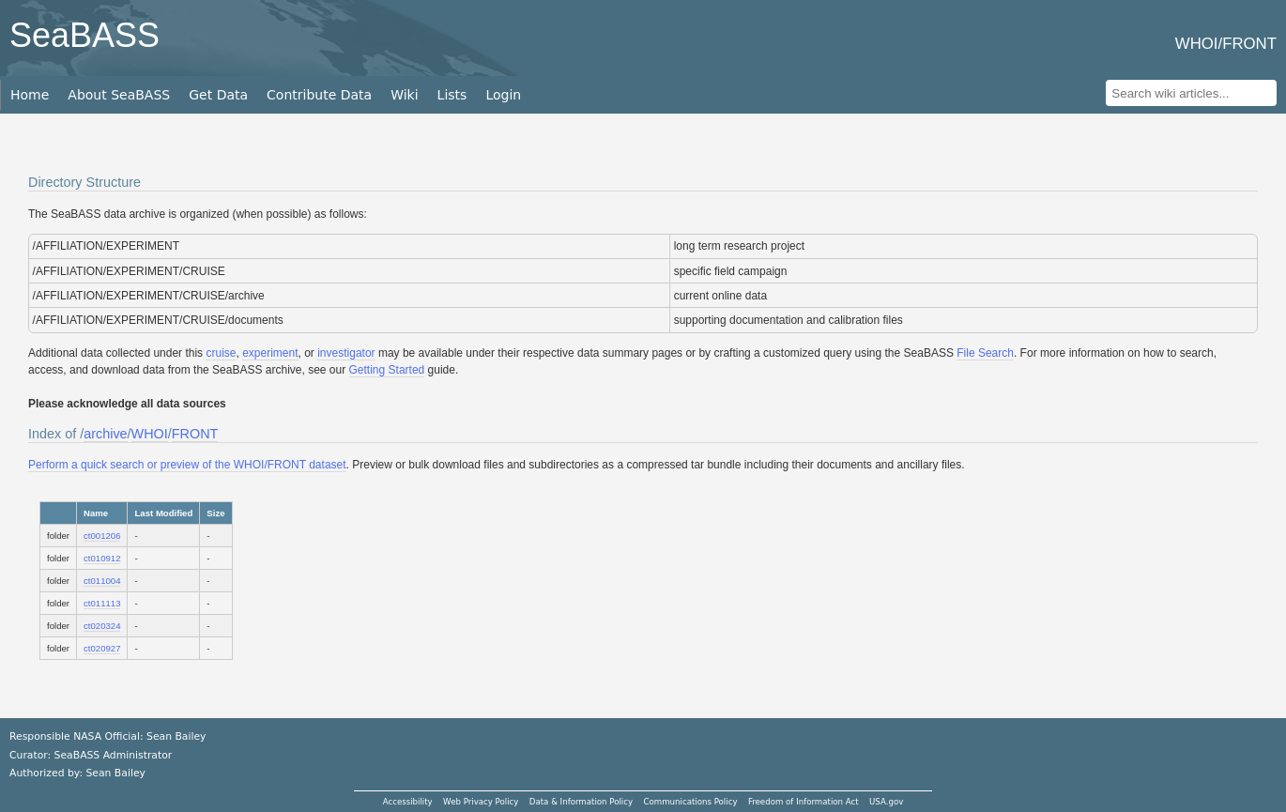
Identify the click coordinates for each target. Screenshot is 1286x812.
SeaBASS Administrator (113, 755)
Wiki (404, 94)
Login (503, 94)
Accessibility (408, 801)
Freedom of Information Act (803, 801)
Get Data (218, 94)
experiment (270, 353)
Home (29, 94)
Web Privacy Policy (480, 801)
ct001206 (102, 535)
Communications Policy (690, 801)
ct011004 (102, 580)
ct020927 (102, 648)
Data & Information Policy (581, 801)
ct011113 (102, 603)
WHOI (149, 433)
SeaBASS (84, 35)
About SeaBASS (119, 94)
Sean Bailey (115, 773)
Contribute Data (319, 94)
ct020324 (102, 625)
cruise (221, 353)
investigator (346, 353)
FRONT (195, 433)
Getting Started (387, 369)
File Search (985, 353)
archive (105, 433)
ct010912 (102, 558)
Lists (452, 94)
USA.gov (886, 801)
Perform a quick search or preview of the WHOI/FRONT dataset (187, 464)
